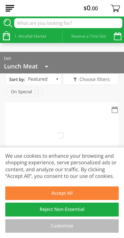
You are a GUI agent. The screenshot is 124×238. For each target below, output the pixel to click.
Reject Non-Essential (62, 209)
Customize (62, 226)
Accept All (62, 193)
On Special (21, 92)
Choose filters (94, 79)
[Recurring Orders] (114, 110)
